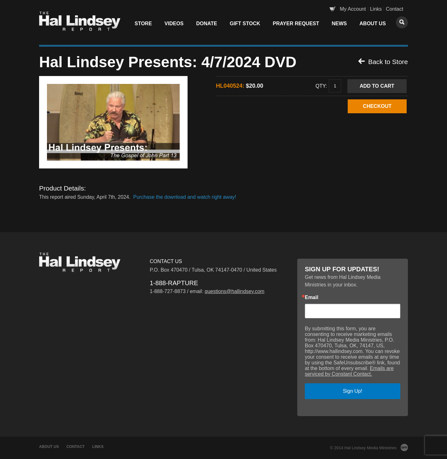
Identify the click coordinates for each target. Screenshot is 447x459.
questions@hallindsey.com (234, 291)
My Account (353, 9)
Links (376, 9)
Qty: (321, 85)
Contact (394, 9)
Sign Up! (352, 391)
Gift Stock (245, 23)
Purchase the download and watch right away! (184, 197)
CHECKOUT (377, 106)
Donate (206, 23)
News (339, 23)
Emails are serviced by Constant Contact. (349, 371)
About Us (372, 23)
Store (143, 23)
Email (311, 297)
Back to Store (383, 61)
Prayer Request (296, 23)
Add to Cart (377, 86)
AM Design (404, 447)
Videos (174, 23)
